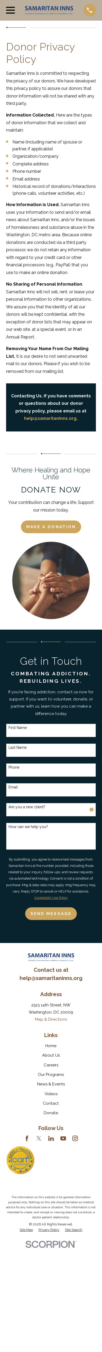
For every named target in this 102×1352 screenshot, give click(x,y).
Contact (51, 1103)
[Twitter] (39, 1138)
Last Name (17, 747)
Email (13, 787)
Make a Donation (51, 526)
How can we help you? (28, 827)
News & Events (51, 1084)
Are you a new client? (26, 807)
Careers (51, 1065)
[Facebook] (27, 1138)
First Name (17, 728)
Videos (51, 1093)
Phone (13, 767)
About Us (51, 1055)
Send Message (50, 913)
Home (50, 1045)
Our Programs (51, 1074)
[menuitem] (26, 1230)
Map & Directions (51, 1019)
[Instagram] (75, 1138)
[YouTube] (63, 1138)
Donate (51, 1113)
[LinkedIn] (51, 1138)
